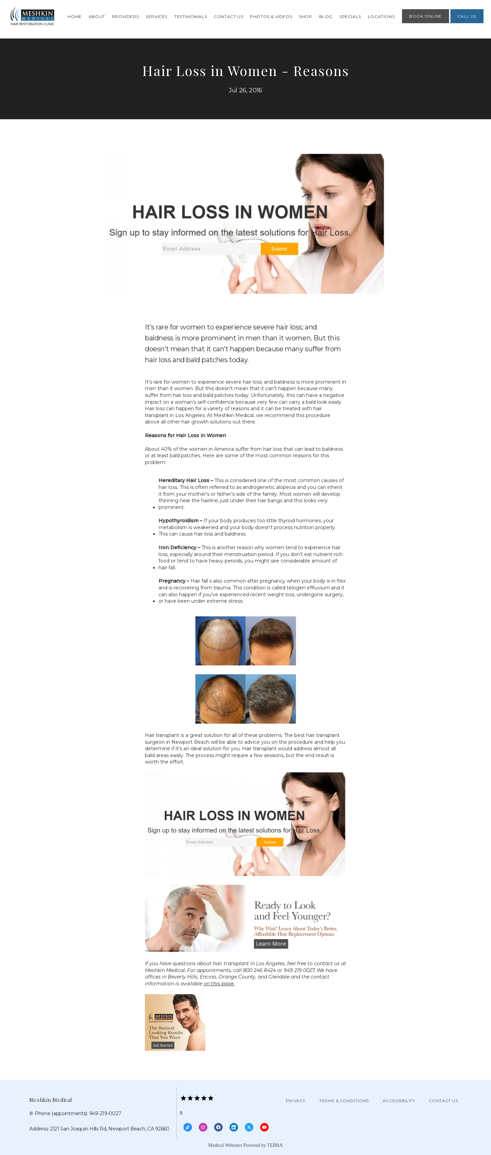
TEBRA (275, 1145)
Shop (305, 16)
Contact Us (228, 16)
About (97, 16)
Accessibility (399, 1100)
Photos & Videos (271, 16)
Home (74, 16)
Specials (350, 16)
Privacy (296, 1100)
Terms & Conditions (344, 1100)
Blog (325, 16)
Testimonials (190, 16)
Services (156, 16)
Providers (125, 16)
